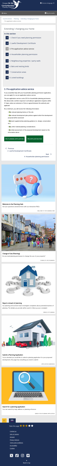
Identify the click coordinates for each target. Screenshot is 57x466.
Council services (7, 19)
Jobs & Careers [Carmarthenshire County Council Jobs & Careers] (14, 434)
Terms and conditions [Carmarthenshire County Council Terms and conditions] (16, 443)
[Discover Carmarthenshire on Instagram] (22, 455)
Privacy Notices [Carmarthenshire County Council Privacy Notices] (14, 440)
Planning (16, 19)
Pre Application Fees (34, 139)
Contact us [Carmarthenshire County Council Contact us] (13, 431)
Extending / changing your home (30, 19)
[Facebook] (17, 455)
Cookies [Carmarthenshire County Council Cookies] (12, 448)
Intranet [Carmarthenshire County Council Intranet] (12, 437)
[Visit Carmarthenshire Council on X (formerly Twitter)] (11, 455)
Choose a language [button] (47, 3)
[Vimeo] (28, 455)
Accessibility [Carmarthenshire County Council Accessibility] (13, 445)
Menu (4, 13)
